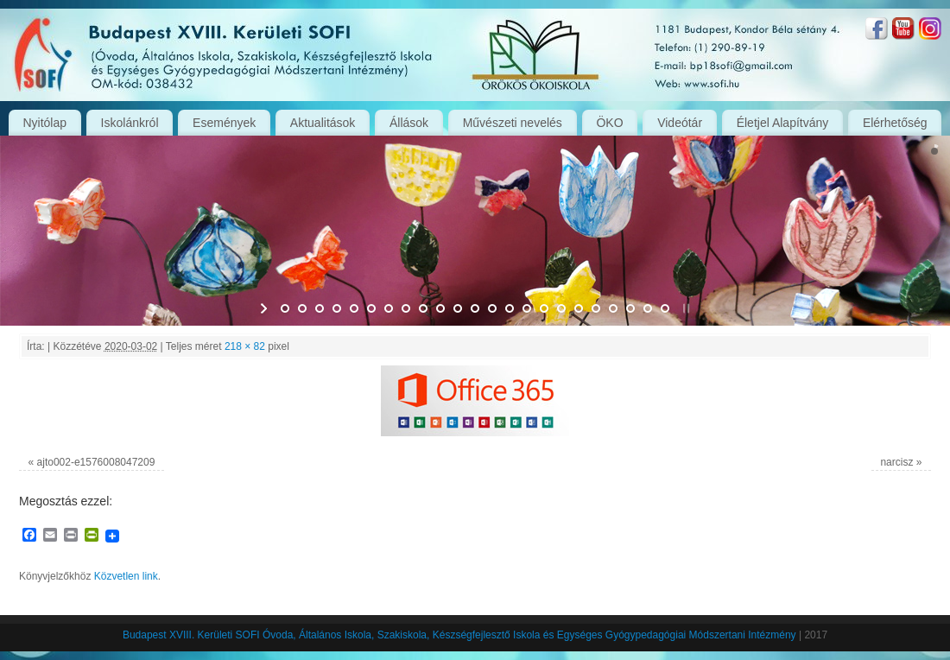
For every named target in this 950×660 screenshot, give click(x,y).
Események (224, 123)
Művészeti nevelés (512, 123)
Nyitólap (44, 123)
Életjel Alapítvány (783, 123)
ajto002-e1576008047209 (96, 462)
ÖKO (609, 123)
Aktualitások (322, 123)
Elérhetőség (895, 123)
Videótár (679, 123)
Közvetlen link (126, 576)
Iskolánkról (130, 123)
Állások (409, 123)
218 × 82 (245, 346)
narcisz (896, 462)
